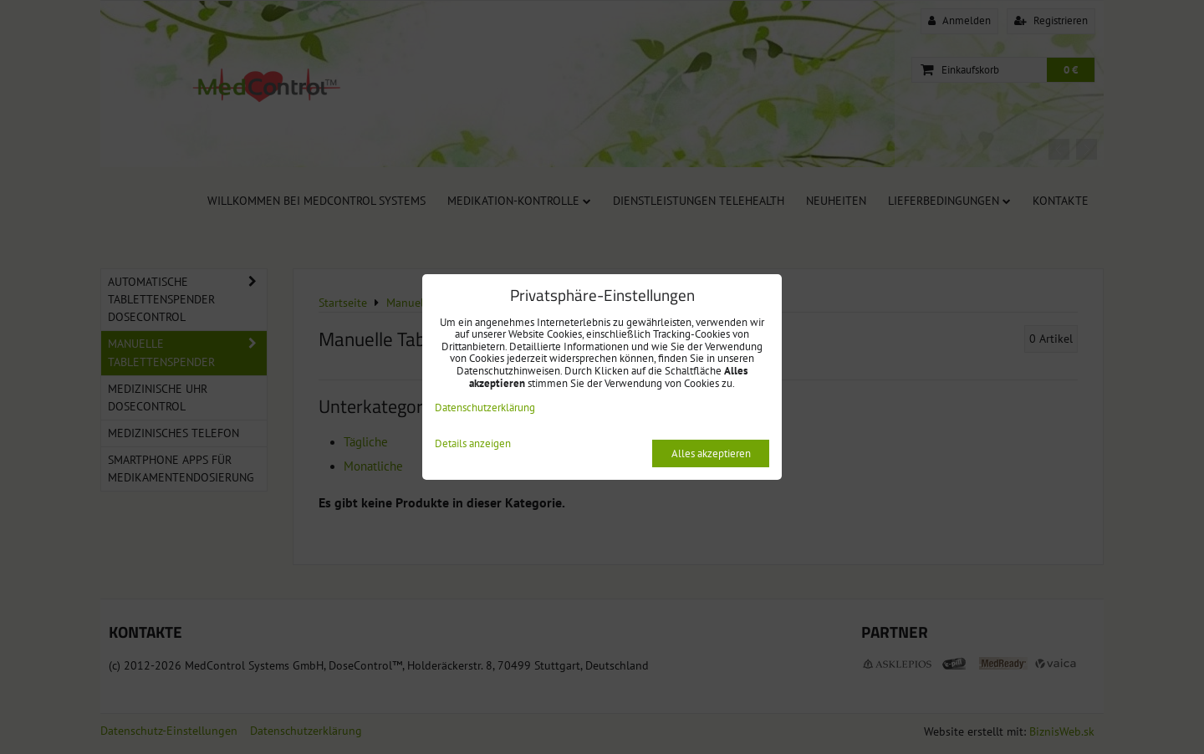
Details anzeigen (473, 444)
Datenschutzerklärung (485, 407)
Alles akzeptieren (711, 453)
